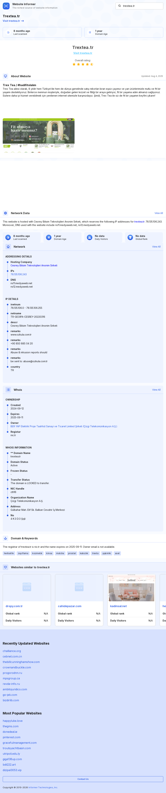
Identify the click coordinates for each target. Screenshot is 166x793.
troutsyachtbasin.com (17, 748)
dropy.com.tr (14, 606)
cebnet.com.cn (12, 656)
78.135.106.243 (19, 274)
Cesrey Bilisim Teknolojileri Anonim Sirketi (34, 265)
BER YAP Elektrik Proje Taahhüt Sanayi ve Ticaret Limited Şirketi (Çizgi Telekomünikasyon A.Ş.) (64, 426)
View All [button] (159, 213)
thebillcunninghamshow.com (21, 662)
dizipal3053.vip (12, 770)
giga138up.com (12, 759)
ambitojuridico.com (15, 689)
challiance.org (12, 651)
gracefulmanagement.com (20, 742)
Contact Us (83, 779)
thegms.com (10, 726)
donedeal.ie (10, 731)
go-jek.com (10, 694)
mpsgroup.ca (11, 678)
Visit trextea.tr (13, 20)
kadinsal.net (118, 606)
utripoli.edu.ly (11, 753)
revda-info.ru (11, 684)
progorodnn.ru (12, 673)
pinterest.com (11, 737)
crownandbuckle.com (17, 667)
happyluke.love (13, 720)
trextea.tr (139, 221)
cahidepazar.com (69, 606)
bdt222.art (9, 764)
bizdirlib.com (11, 700)
